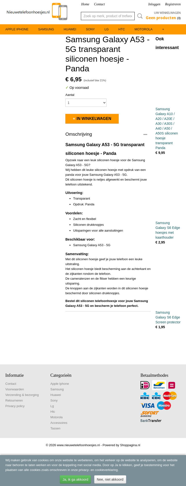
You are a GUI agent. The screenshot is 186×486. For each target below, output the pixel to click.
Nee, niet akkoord (110, 479)
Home (85, 4)
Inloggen (154, 4)
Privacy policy (14, 406)
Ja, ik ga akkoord (75, 479)
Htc (121, 29)
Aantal (69, 95)
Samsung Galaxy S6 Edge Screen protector (168, 317)
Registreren (173, 4)
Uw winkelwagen (167, 13)
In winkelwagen (94, 119)
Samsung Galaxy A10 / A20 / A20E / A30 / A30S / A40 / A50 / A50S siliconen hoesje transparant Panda (166, 128)
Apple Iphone (16, 29)
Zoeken (139, 16)
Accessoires (58, 423)
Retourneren (14, 400)
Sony (90, 29)
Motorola (144, 29)
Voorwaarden (14, 389)
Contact (99, 4)
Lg (106, 29)
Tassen (55, 428)
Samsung (46, 29)
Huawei (70, 29)
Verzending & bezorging (22, 395)
